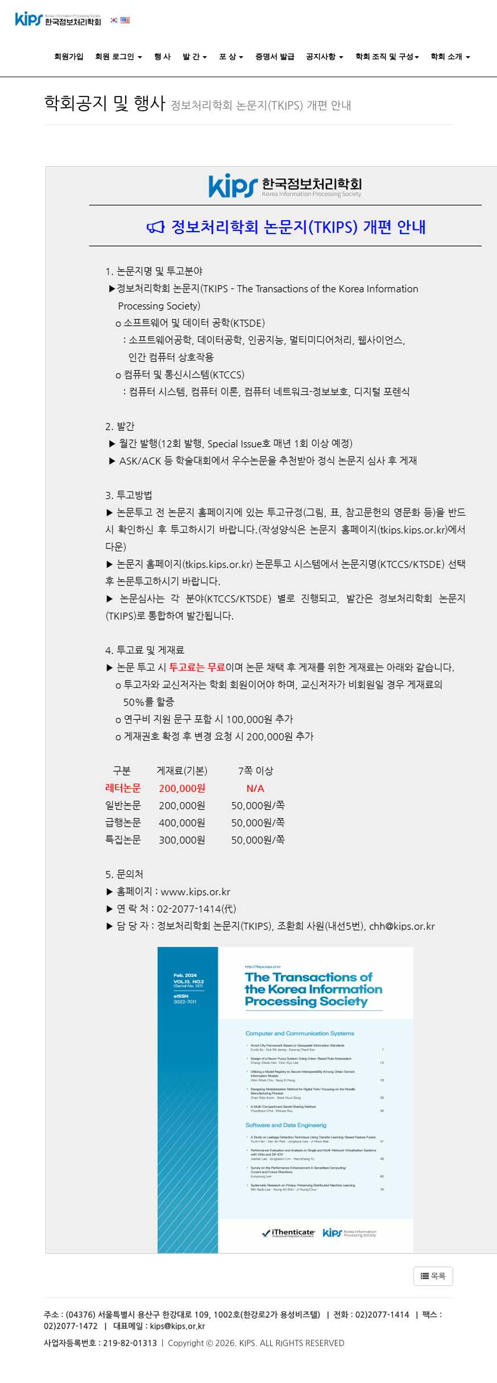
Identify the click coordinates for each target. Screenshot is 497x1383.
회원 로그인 (118, 56)
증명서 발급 (275, 56)
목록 (433, 1276)
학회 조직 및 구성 (387, 56)
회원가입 (69, 56)
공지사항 (324, 56)
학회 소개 (450, 56)
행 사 (162, 56)
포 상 (231, 56)
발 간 (195, 56)
